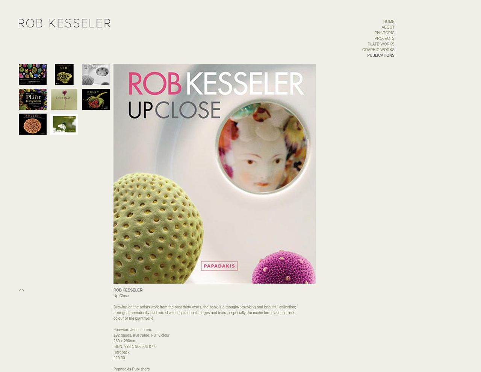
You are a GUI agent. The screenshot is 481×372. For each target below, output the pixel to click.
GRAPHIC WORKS (378, 50)
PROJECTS (385, 38)
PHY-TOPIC (385, 33)
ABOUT (388, 27)
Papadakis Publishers (131, 369)
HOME (389, 22)
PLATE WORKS (381, 44)
